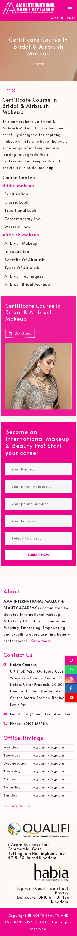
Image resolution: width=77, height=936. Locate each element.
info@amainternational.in (46, 713)
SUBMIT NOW (39, 555)
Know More (41, 640)
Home (38, 64)
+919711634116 (36, 723)
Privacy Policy (16, 806)
